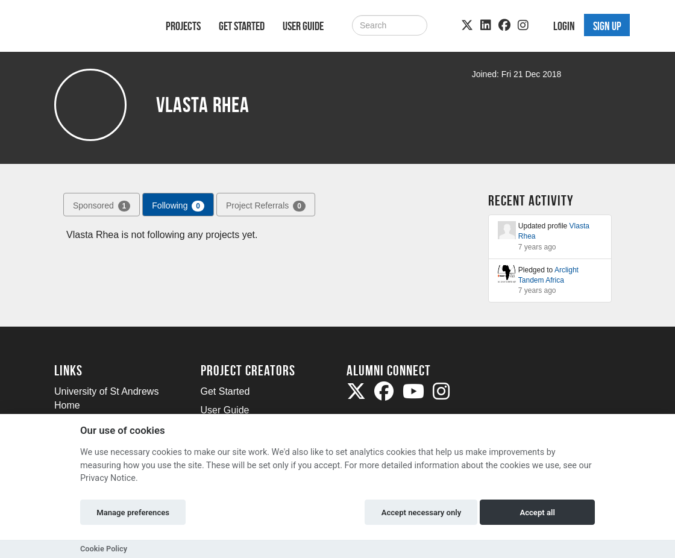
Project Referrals (266, 206)
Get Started (242, 26)
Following (178, 206)
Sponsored (101, 206)
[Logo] (94, 28)
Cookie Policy (103, 548)
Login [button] (564, 26)
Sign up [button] (607, 26)
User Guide (303, 26)
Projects (183, 26)
